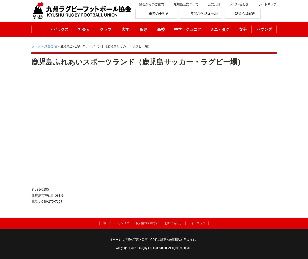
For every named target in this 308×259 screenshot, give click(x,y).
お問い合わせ (239, 4)
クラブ (105, 29)
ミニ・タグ (219, 29)
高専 (143, 29)
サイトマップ (267, 4)
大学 (125, 29)
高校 (161, 29)
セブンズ (264, 29)
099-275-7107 (51, 201)
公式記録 (214, 4)
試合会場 (50, 46)
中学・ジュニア (187, 29)
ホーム (38, 29)
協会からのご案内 (151, 4)
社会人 (84, 29)
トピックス (59, 29)
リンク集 (123, 223)
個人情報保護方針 (147, 223)
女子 (243, 29)
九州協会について (186, 4)
